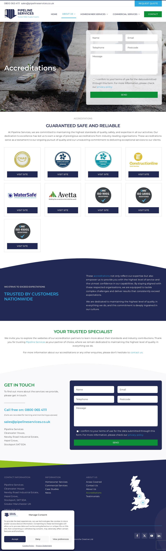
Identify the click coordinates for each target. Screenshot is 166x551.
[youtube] (152, 536)
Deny (37, 539)
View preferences (61, 539)
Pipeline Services (35, 342)
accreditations (102, 276)
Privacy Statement (44, 546)
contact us (136, 352)
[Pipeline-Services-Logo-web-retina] (21, 9)
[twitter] (144, 536)
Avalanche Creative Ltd (82, 539)
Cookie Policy (28, 546)
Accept (15, 539)
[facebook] (137, 536)
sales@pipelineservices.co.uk (37, 3)
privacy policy (104, 87)
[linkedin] (159, 536)
